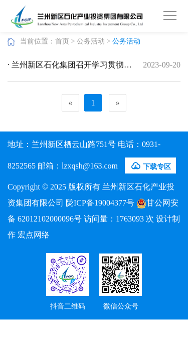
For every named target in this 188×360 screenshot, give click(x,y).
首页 (62, 41)
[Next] (117, 103)
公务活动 (91, 41)
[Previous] (70, 103)
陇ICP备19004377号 (100, 202)
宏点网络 (34, 234)
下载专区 (150, 166)
